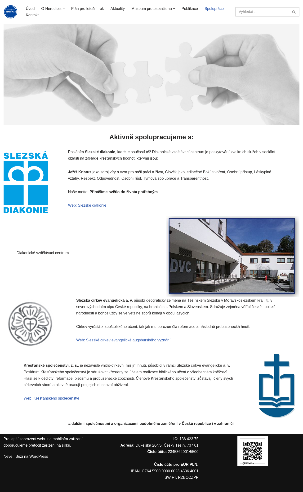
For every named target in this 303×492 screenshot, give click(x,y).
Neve (8, 456)
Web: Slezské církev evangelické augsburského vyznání (123, 340)
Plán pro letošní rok (87, 9)
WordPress (38, 456)
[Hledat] (262, 12)
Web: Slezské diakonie (87, 205)
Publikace (190, 9)
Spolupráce (214, 9)
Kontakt (32, 15)
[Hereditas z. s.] (11, 12)
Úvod (30, 9)
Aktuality (118, 9)
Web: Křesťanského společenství (51, 398)
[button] (64, 9)
